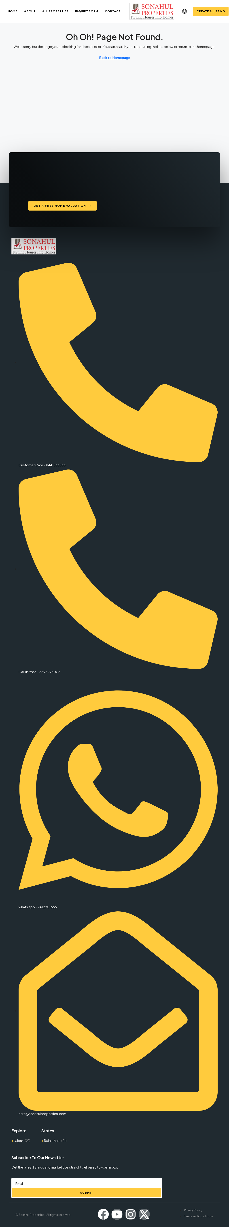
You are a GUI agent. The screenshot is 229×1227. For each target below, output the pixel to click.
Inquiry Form (86, 11)
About (30, 11)
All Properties (55, 11)
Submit (86, 1192)
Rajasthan (51, 1140)
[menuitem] (184, 11)
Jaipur (18, 1140)
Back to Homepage (114, 57)
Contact (113, 11)
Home (12, 11)
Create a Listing (211, 11)
